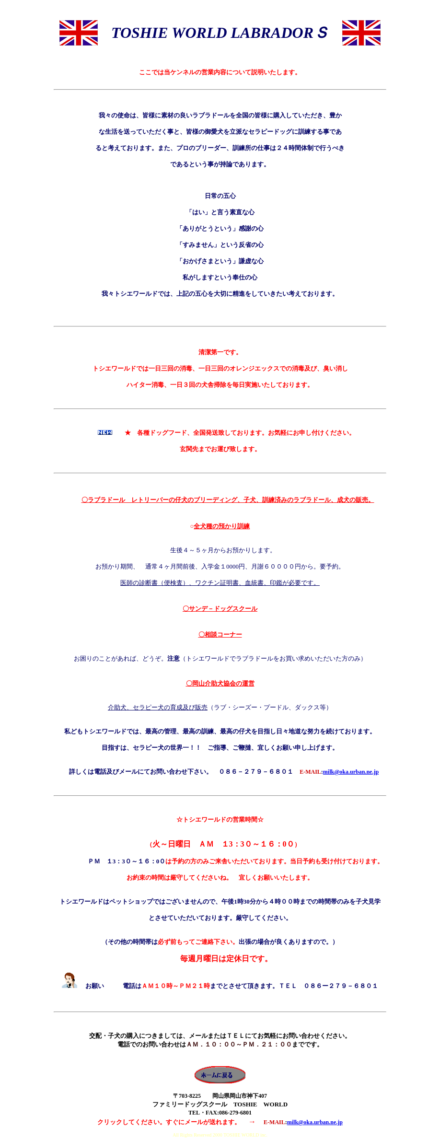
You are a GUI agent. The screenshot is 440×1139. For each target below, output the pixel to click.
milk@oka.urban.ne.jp (351, 771)
